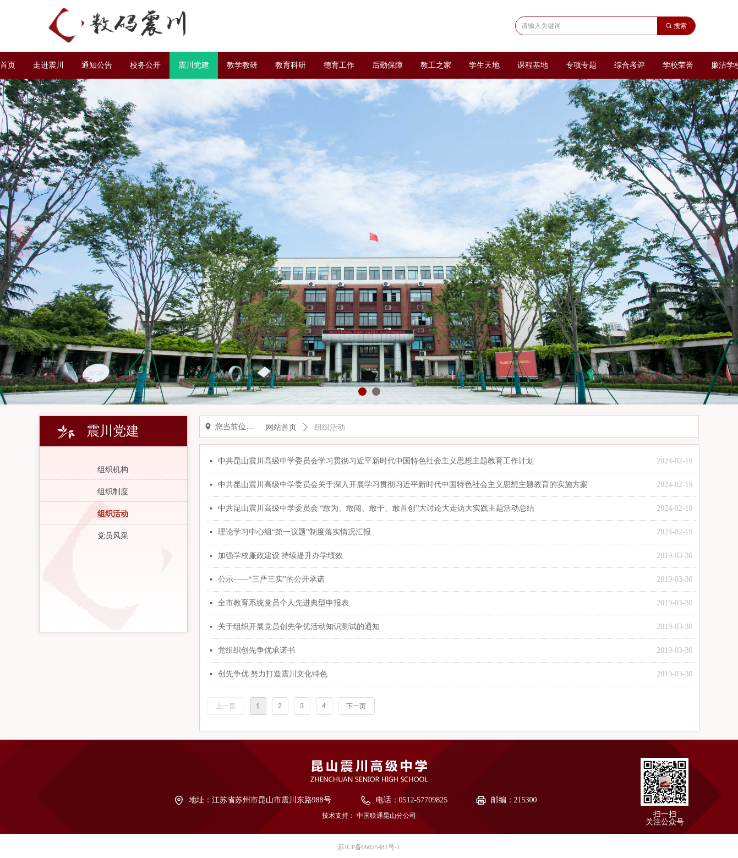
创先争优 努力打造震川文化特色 (273, 674)
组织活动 (329, 427)
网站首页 (281, 427)
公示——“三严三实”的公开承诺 (271, 579)
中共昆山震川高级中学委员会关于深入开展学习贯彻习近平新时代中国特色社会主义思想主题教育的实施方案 (403, 484)
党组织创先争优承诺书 (256, 650)
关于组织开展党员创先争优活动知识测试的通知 (299, 626)
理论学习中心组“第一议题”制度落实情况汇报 (294, 532)
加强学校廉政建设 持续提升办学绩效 (280, 555)
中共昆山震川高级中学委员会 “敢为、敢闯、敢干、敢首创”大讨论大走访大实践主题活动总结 (376, 508)
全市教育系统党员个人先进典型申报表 (283, 603)
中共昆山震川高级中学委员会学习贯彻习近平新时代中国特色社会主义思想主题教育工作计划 (376, 461)
